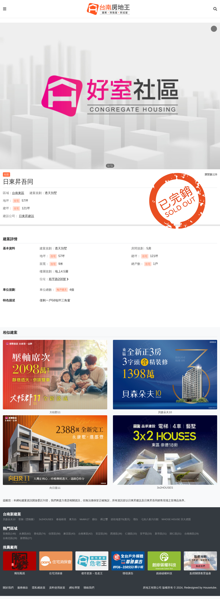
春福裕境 (61, 519)
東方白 (73, 519)
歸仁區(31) (176, 533)
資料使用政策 (57, 587)
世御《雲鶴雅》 (27, 519)
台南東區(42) (85, 533)
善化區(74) (40, 533)
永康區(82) (25, 533)
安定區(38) (101, 533)
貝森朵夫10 (9, 519)
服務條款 (22, 587)
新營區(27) (26, 538)
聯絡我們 (89, 587)
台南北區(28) (10, 538)
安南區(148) (9, 533)
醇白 (94, 519)
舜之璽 (104, 519)
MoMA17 (84, 519)
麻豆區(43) (69, 533)
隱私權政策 (38, 587)
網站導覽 (74, 587)
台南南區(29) (191, 533)
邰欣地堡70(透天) (120, 519)
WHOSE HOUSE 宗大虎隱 (176, 519)
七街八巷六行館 (149, 519)
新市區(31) (161, 533)
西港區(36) (116, 533)
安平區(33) (146, 533)
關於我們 (8, 587)
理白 (135, 519)
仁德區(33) (131, 533)
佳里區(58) (54, 533)
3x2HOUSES (46, 519)
